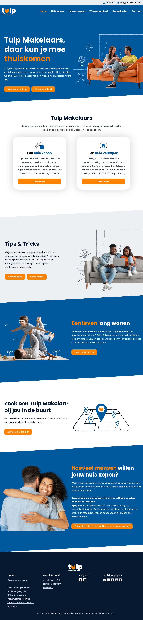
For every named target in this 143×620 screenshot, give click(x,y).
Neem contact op (17, 89)
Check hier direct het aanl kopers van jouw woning (102, 526)
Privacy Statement (52, 584)
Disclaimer (48, 587)
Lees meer (39, 181)
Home (43, 11)
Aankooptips (15, 276)
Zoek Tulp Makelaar (18, 431)
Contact (110, 2)
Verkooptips (37, 276)
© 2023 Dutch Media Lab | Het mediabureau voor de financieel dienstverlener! (75, 613)
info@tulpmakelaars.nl (18, 599)
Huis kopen (57, 11)
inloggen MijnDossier (130, 2)
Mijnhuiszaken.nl (82, 505)
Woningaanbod (98, 11)
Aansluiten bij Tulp (52, 580)
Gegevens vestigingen (18, 580)
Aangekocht (119, 11)
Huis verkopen (77, 11)
